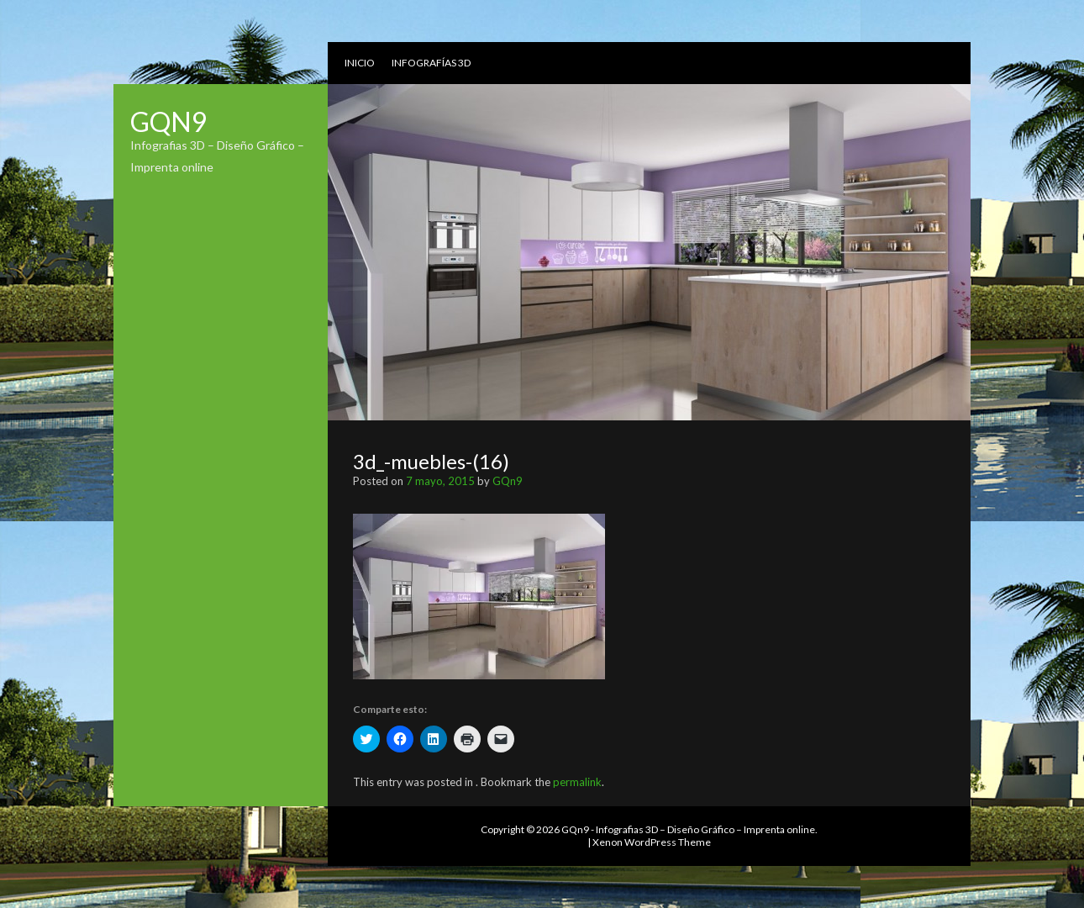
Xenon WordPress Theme (651, 842)
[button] (479, 596)
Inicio (360, 62)
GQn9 (169, 121)
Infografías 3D (431, 62)
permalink (577, 782)
